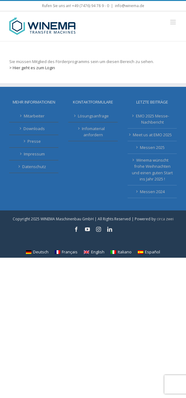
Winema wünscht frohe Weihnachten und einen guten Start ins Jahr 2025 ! (152, 169)
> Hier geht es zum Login (32, 67)
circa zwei (165, 219)
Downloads (34, 128)
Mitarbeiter (34, 116)
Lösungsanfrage (93, 116)
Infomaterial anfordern (93, 132)
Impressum (34, 154)
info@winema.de (129, 5)
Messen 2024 (152, 191)
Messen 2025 (152, 147)
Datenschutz (34, 166)
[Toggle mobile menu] (173, 22)
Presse (34, 141)
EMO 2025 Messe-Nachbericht (152, 119)
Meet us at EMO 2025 (152, 135)
